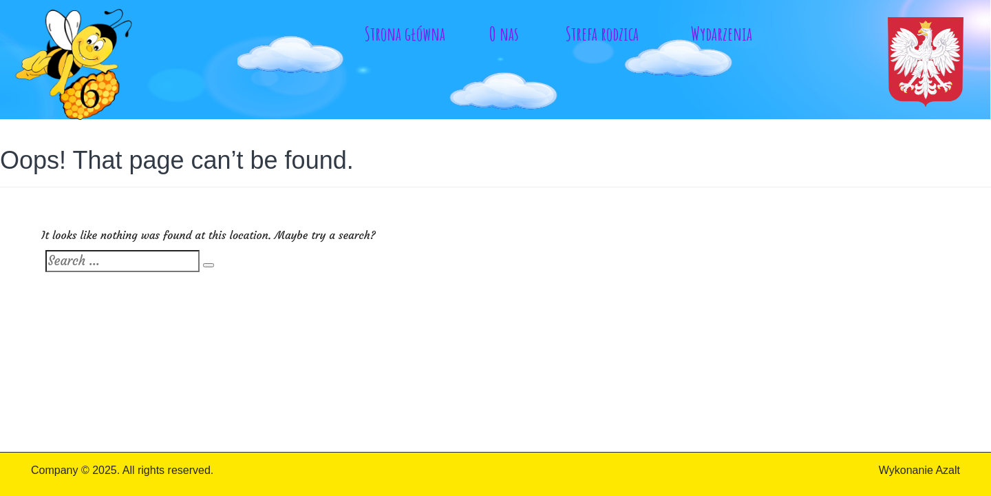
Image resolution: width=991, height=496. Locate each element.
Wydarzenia (721, 33)
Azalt (947, 470)
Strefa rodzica (602, 33)
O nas (504, 33)
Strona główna (405, 33)
